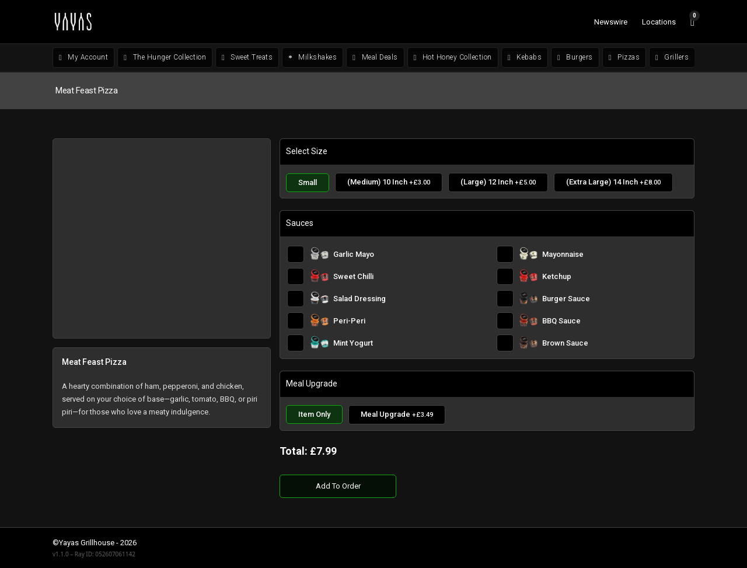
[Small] (307, 182)
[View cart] (692, 21)
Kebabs (525, 57)
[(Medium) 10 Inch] (388, 182)
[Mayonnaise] (592, 254)
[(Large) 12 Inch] (498, 182)
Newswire (610, 22)
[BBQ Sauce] (592, 320)
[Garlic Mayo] (385, 254)
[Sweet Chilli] (385, 276)
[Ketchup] (592, 276)
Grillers (672, 57)
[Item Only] (314, 414)
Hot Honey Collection (453, 57)
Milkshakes (312, 57)
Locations (659, 22)
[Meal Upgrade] (396, 414)
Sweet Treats (247, 57)
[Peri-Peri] (385, 320)
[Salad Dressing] (385, 298)
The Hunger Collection (165, 57)
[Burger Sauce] (592, 298)
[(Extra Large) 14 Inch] (613, 182)
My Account (83, 57)
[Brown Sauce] (592, 343)
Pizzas (624, 57)
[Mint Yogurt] (385, 343)
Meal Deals (374, 57)
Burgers (575, 57)
